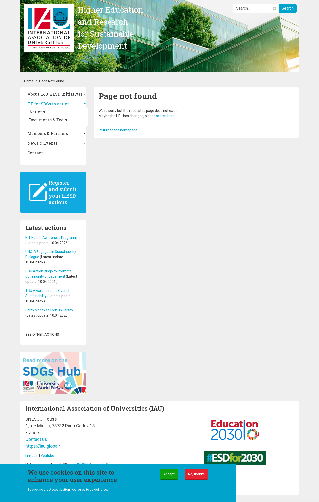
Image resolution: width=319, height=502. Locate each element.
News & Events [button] (42, 143)
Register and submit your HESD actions (63, 192)
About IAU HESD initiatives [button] (55, 94)
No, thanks (196, 475)
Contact (35, 152)
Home (29, 81)
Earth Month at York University (49, 310)
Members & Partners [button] (47, 133)
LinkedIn (31, 456)
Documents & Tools (48, 119)
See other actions (42, 334)
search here (165, 116)
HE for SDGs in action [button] (48, 103)
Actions (37, 111)
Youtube (47, 456)
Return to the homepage (118, 130)
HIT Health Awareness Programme (52, 238)
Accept (169, 475)
